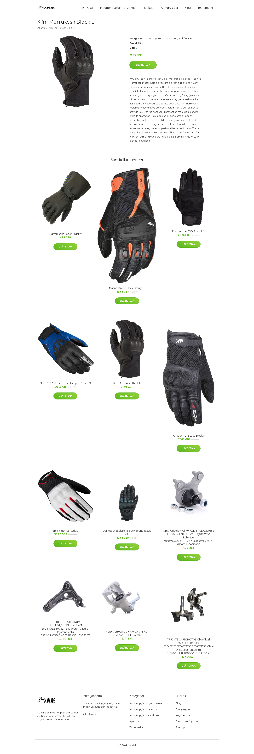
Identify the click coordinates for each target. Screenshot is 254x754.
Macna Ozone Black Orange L (127, 291)
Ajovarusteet (169, 9)
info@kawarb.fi (91, 717)
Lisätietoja (143, 68)
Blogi (188, 9)
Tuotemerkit (206, 9)
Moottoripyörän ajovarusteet (160, 41)
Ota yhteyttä (183, 712)
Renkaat (148, 9)
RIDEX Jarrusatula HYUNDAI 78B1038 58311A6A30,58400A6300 (127, 636)
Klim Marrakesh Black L (127, 386)
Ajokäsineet (185, 41)
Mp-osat (134, 724)
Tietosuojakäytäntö (187, 724)
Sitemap (180, 730)
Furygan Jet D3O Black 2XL (188, 234)
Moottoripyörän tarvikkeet (118, 9)
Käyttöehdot (183, 718)
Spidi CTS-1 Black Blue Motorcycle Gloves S (65, 386)
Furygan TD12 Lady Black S (189, 438)
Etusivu (41, 31)
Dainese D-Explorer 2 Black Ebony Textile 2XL (127, 535)
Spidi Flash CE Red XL (65, 534)
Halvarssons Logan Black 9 (65, 237)
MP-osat (88, 9)
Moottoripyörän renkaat (143, 712)
